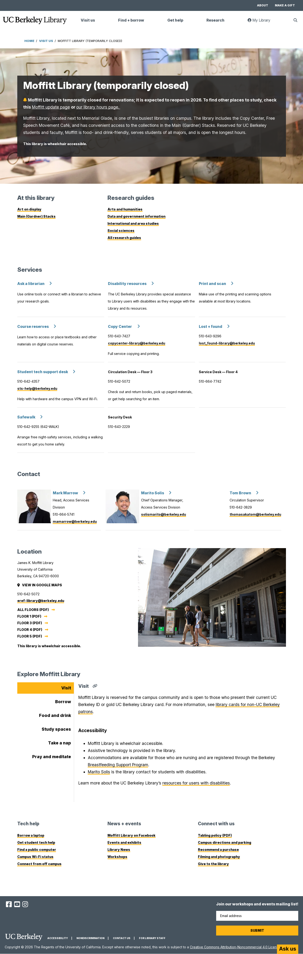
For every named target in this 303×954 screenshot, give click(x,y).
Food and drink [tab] (55, 715)
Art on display (29, 209)
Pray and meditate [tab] (51, 756)
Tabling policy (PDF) (215, 835)
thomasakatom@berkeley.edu (255, 514)
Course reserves (33, 326)
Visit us (88, 20)
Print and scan (212, 283)
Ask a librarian (31, 283)
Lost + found (210, 326)
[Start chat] (287, 949)
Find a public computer (36, 850)
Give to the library (213, 864)
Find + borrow (131, 20)
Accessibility (57, 938)
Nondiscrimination (90, 938)
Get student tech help (36, 842)
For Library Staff (152, 938)
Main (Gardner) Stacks (36, 216)
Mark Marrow (65, 493)
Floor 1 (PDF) (29, 616)
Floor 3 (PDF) (29, 623)
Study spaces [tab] (56, 729)
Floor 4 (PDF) (29, 630)
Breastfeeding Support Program (118, 764)
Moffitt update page (51, 107)
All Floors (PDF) (33, 610)
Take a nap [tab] (59, 742)
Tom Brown (240, 493)
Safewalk (26, 417)
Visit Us (46, 41)
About (262, 5)
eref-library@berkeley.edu (40, 601)
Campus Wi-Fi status (35, 857)
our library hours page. (98, 107)
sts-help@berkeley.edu (37, 388)
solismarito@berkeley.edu (163, 514)
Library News (118, 850)
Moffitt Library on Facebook (131, 835)
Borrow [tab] (63, 701)
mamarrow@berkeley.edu (75, 521)
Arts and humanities (125, 209)
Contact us (121, 938)
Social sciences (120, 231)
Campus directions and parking (224, 842)
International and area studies (133, 223)
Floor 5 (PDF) (29, 636)
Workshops (117, 857)
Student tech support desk (42, 372)
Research (215, 20)
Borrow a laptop (30, 835)
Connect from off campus (39, 864)
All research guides (124, 238)
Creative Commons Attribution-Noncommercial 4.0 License (235, 947)
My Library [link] (262, 22)
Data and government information (136, 216)
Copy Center (120, 326)
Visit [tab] (66, 687)
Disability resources (127, 283)
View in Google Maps (40, 585)
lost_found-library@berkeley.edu (227, 343)
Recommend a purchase (218, 850)
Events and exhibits (124, 842)
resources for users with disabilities (196, 782)
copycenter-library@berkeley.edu (136, 343)
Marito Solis (152, 493)
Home (29, 41)
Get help (175, 20)
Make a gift (285, 5)
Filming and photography (219, 857)
